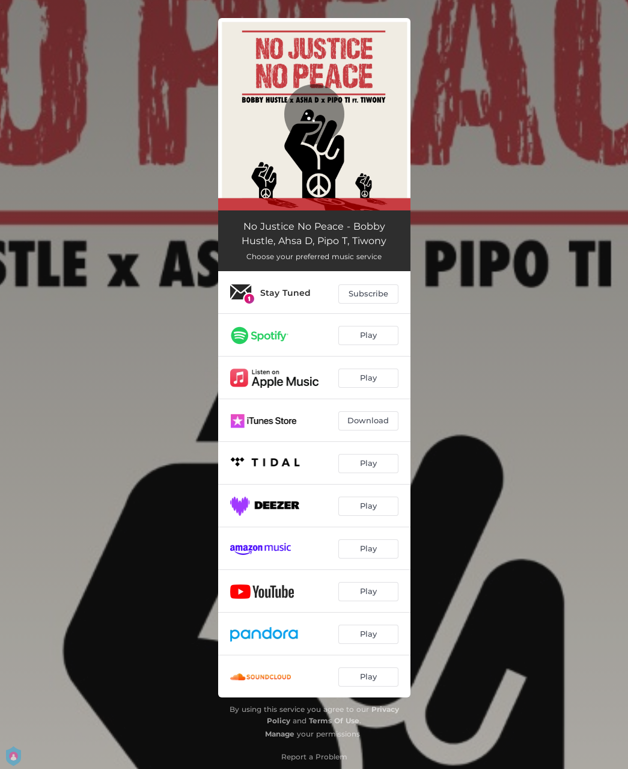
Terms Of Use (334, 720)
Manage (279, 733)
